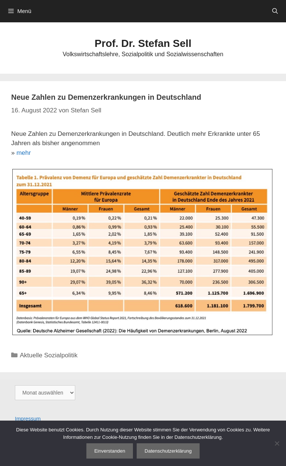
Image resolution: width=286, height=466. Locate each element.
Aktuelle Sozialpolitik (48, 355)
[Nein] (276, 443)
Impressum (28, 419)
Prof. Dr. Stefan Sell (143, 43)
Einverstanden (109, 451)
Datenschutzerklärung (167, 451)
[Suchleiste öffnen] (275, 11)
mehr (23, 152)
